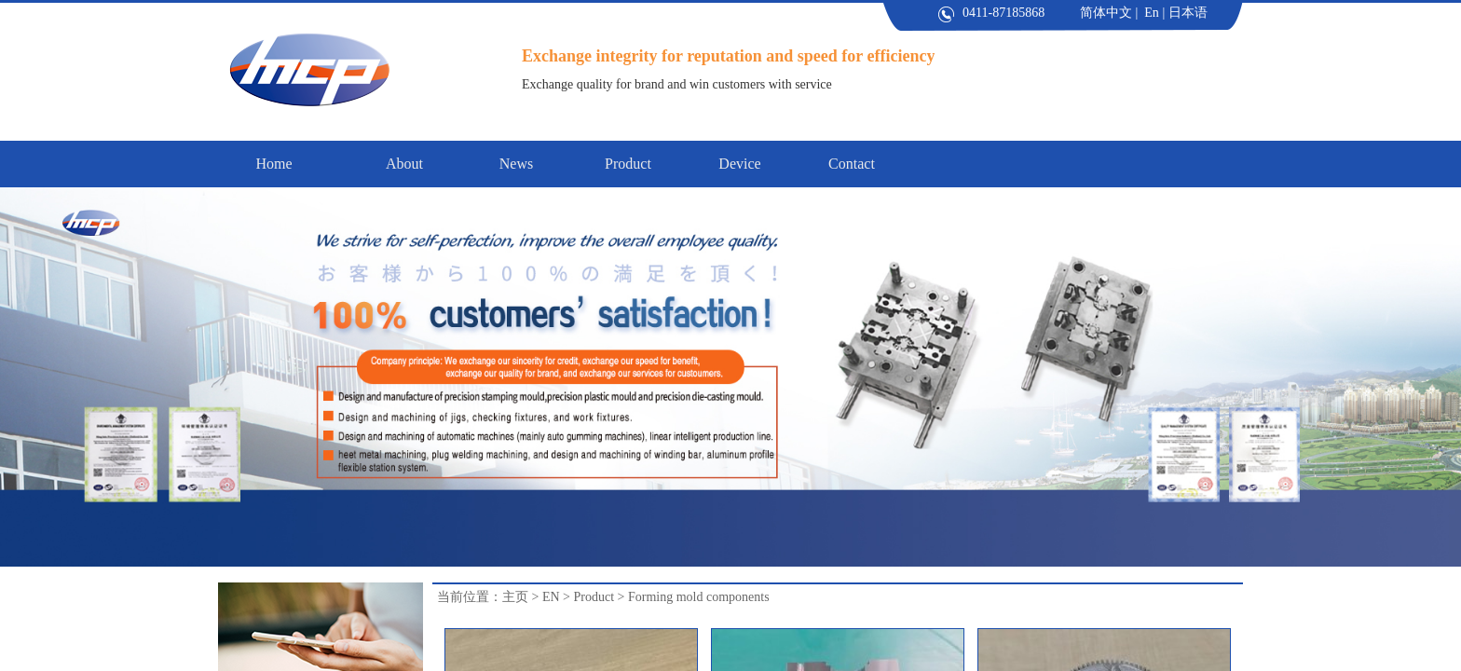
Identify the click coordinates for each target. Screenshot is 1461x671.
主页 (515, 597)
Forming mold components (699, 597)
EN (551, 597)
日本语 (1188, 13)
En (1151, 13)
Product (593, 597)
